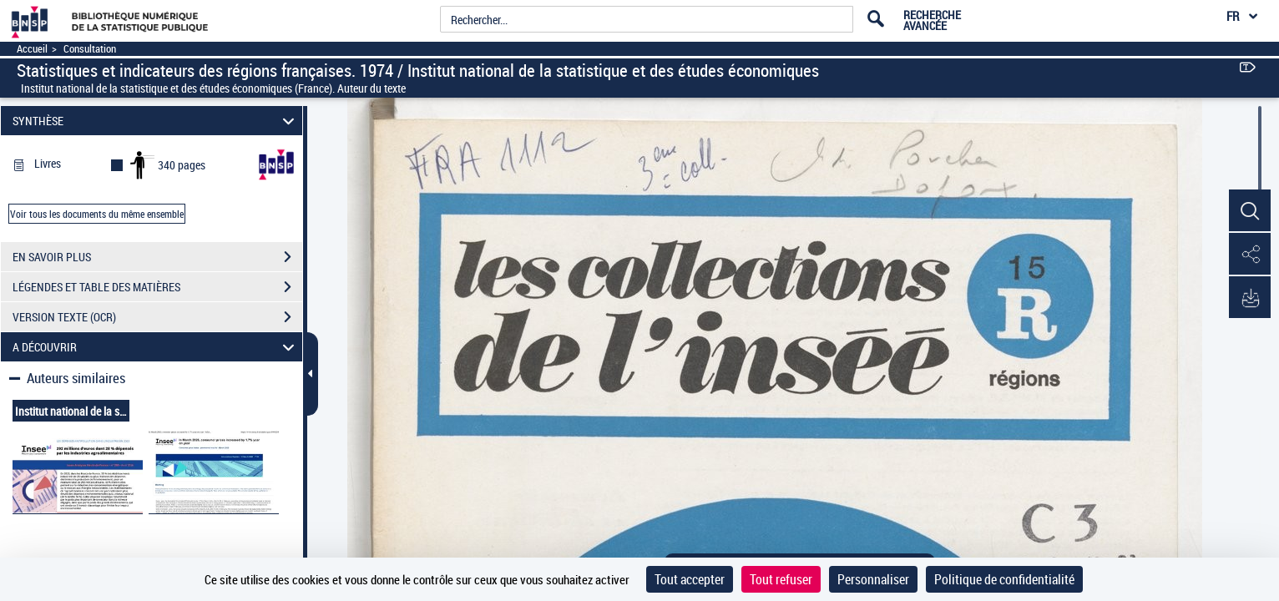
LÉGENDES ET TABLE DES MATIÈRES (157, 287)
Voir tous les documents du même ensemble (97, 213)
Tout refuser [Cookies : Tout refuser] (781, 579)
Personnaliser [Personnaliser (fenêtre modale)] (873, 579)
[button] (1250, 211)
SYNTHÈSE (156, 120)
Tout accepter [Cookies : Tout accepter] (690, 579)
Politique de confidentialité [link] (1004, 579)
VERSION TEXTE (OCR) (157, 317)
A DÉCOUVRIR (156, 346)
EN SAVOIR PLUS (157, 257)
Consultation (89, 49)
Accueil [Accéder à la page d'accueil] (32, 49)
